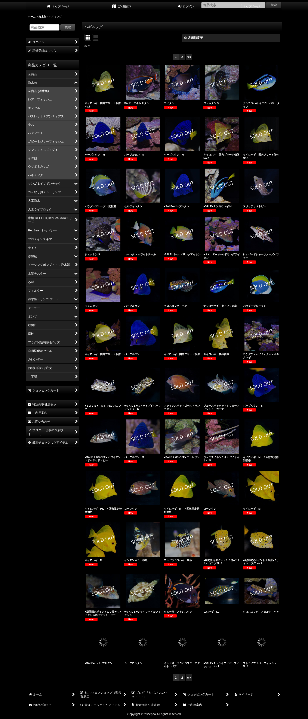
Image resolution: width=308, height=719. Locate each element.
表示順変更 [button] (193, 38)
